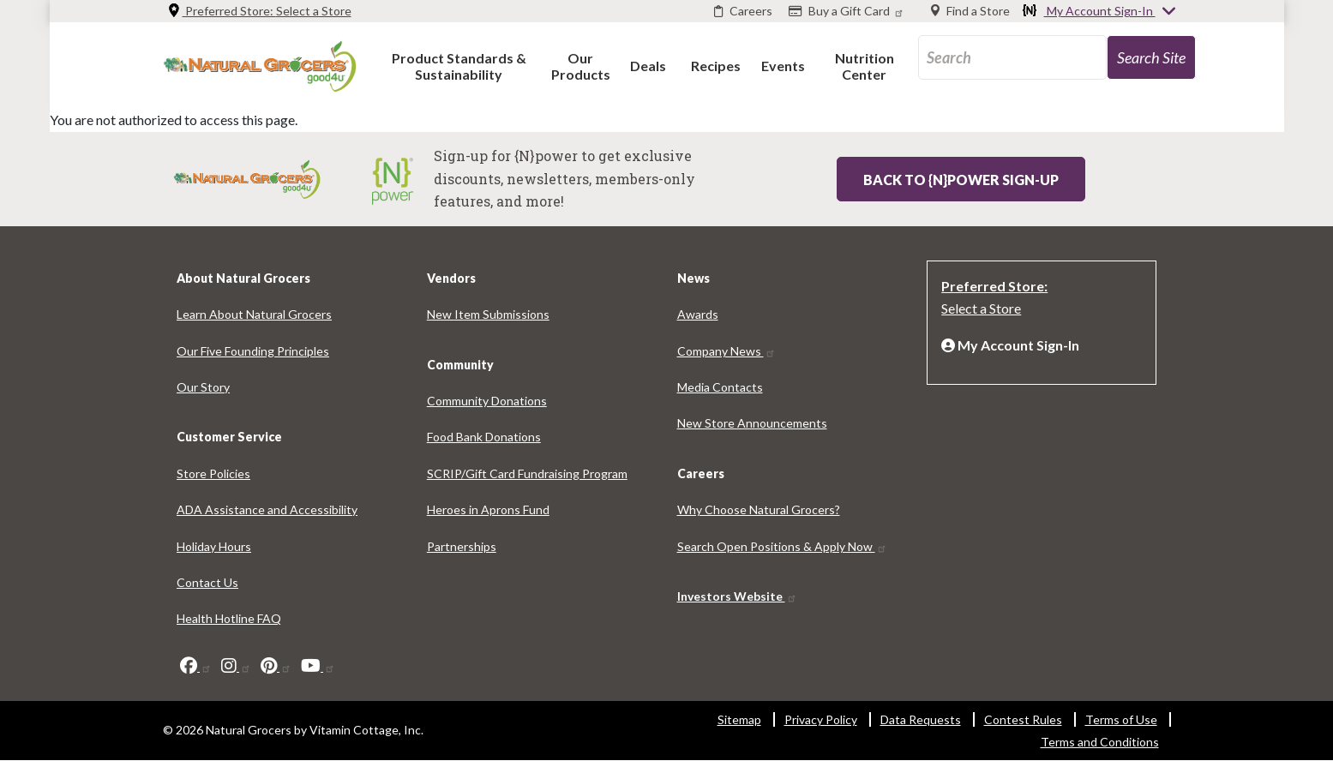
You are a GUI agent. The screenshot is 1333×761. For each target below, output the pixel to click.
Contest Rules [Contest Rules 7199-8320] (1023, 719)
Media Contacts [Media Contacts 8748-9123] (720, 387)
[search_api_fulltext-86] (1012, 57)
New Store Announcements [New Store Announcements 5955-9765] (752, 423)
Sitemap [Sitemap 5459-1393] (739, 719)
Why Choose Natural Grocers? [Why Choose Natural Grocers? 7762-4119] (758, 509)
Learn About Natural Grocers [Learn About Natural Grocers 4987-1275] (254, 314)
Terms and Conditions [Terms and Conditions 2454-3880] (1100, 741)
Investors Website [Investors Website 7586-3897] (737, 596)
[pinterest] (276, 665)
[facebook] (196, 665)
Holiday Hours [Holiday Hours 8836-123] (214, 546)
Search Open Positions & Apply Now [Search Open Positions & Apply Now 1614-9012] (782, 546)
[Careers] (743, 11)
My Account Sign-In (1100, 12)
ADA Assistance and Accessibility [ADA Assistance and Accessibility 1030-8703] (267, 509)
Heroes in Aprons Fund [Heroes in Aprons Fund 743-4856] (488, 509)
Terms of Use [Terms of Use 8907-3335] (1121, 719)
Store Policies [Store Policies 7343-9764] (213, 473)
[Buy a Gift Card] (848, 11)
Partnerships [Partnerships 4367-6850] (461, 546)
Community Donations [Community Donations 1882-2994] (487, 400)
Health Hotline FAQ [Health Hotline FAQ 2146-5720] (229, 618)
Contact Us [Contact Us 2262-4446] (207, 582)
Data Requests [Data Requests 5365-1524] (920, 719)
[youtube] (318, 665)
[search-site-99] (1151, 57)
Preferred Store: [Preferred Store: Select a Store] (259, 10)
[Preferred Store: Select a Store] (1041, 295)
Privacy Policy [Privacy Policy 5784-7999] (820, 719)
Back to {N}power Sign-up (961, 179)
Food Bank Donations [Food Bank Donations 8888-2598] (484, 436)
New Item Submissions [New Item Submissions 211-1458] (488, 314)
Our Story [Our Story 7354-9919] (203, 387)
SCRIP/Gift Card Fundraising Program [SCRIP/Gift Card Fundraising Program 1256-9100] (527, 473)
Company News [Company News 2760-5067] (726, 351)
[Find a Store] (970, 11)
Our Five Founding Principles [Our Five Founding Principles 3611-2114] (253, 351)
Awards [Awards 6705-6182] (697, 314)
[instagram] (236, 665)
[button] (459, 65)
